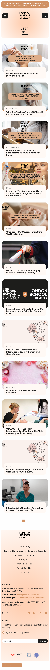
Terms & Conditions (25, 568)
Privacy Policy (25, 559)
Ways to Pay (25, 546)
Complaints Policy (25, 564)
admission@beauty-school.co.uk (33, 597)
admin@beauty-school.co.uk (29, 594)
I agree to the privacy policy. (17, 632)
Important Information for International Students (25, 551)
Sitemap (25, 572)
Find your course (39, 5)
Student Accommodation (25, 555)
